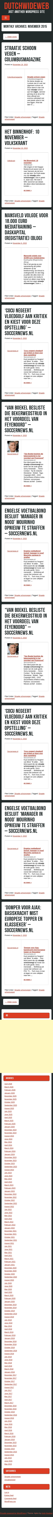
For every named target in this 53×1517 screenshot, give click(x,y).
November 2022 (10, 1197)
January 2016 (9, 1440)
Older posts (11, 37)
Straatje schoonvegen (22, 117)
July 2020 (8, 1283)
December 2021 (10, 1231)
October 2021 (9, 1237)
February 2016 (9, 1436)
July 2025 (8, 1111)
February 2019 (9, 1335)
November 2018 (10, 1344)
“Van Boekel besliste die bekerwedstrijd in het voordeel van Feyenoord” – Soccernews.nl (26, 419)
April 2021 (8, 1256)
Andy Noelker (46, 1513)
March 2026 (8, 1087)
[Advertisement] (26, 1046)
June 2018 (8, 1360)
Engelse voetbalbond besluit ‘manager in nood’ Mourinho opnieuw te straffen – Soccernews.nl (25, 522)
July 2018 (8, 1357)
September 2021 (10, 1240)
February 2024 (9, 1151)
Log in (6, 1492)
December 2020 (10, 1268)
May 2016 (8, 1427)
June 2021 (8, 1249)
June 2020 (8, 1286)
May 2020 (8, 1289)
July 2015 (8, 1458)
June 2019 (8, 1323)
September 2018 (10, 1351)
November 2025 (10, 1099)
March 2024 (8, 1148)
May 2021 (8, 1253)
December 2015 (10, 1443)
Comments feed (10, 1499)
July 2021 (8, 1246)
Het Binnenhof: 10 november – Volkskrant (22, 138)
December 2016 (10, 1406)
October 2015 (9, 1449)
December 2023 (10, 1157)
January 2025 (9, 1127)
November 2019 (10, 1308)
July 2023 (8, 1173)
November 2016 (10, 1409)
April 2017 (8, 1400)
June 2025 (8, 1115)
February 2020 (9, 1298)
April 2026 (8, 1084)
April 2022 (8, 1219)
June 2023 (8, 1176)
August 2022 (9, 1207)
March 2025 (8, 1121)
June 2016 (8, 1424)
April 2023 (8, 1182)
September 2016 (10, 1415)
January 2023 (9, 1191)
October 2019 (9, 1311)
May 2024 (8, 1142)
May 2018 (8, 1363)
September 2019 (10, 1314)
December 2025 (10, 1096)
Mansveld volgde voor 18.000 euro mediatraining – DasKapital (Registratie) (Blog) (26, 227)
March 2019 (8, 1332)
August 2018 (9, 1354)
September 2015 (10, 1452)
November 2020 (10, 1271)
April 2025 (8, 1118)
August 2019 (9, 1317)
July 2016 (8, 1421)
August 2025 (9, 1108)
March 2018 (8, 1369)
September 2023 (10, 1167)
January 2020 (9, 1302)
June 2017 (8, 1394)
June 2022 (8, 1213)
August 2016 (9, 1418)
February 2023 (9, 1188)
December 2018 (10, 1341)
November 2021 (10, 1234)
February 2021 (9, 1262)
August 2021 (9, 1243)
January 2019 (9, 1338)
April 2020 (8, 1292)
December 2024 (10, 1130)
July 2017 (8, 1390)
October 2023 (9, 1164)
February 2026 (9, 1090)
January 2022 (9, 1228)
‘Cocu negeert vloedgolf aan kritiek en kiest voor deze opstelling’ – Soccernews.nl (26, 322)
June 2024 (8, 1139)
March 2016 (8, 1433)
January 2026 (9, 1093)
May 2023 (8, 1179)
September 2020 (10, 1277)
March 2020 (8, 1295)
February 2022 (9, 1225)
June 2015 (8, 1461)
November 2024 (10, 1133)
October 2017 (9, 1381)
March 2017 (8, 1403)
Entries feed (8, 1495)
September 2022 (10, 1203)
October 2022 (9, 1200)
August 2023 (9, 1170)
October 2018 (9, 1348)
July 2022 (8, 1210)
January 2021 (9, 1265)
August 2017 (9, 1387)
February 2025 (9, 1124)
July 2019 (8, 1320)
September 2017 (10, 1384)
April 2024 (8, 1145)
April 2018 (8, 1366)
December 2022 (10, 1194)
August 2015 (9, 1455)
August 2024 (9, 1136)
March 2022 (8, 1222)
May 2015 (8, 1464)
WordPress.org (10, 1502)
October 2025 (9, 1102)
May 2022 (8, 1216)
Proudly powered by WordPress (13, 1513)
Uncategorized (9, 1480)
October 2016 (9, 1412)
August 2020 (9, 1280)
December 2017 (10, 1375)
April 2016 (8, 1430)
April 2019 (8, 1329)
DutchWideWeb (26, 6)
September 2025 (10, 1105)
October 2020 (9, 1274)
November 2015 (10, 1446)
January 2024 (9, 1154)
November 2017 (10, 1378)
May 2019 (8, 1326)
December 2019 (10, 1305)
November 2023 (10, 1161)
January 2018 (9, 1372)
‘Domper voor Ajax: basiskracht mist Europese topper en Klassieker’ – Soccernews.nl (24, 919)
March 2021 (8, 1259)
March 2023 (8, 1185)
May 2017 (8, 1397)
